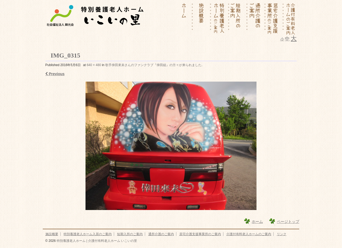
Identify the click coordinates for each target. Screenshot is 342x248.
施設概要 (51, 234)
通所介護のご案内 (161, 234)
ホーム (257, 221)
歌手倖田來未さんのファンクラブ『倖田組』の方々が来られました (153, 65)
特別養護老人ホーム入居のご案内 (88, 234)
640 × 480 (94, 65)
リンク (281, 234)
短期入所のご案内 (130, 234)
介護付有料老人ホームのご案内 (248, 234)
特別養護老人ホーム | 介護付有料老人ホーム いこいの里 (96, 241)
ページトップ (288, 221)
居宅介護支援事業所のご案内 (200, 234)
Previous (55, 74)
